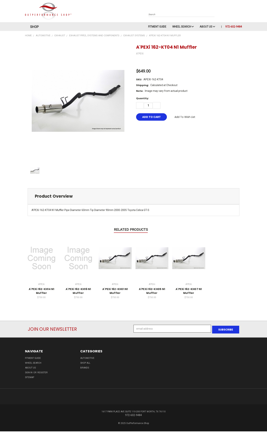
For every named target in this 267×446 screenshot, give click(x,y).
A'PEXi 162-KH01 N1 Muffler (115, 291)
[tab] (133, 196)
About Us (207, 26)
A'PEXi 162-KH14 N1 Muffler (41, 291)
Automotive (87, 357)
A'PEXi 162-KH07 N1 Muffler (189, 291)
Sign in (29, 371)
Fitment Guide (157, 26)
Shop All (85, 362)
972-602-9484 (233, 26)
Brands (84, 366)
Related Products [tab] (131, 229)
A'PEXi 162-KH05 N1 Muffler (152, 291)
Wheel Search (183, 26)
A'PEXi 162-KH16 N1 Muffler (78, 291)
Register (42, 371)
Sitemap (29, 376)
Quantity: (142, 98)
